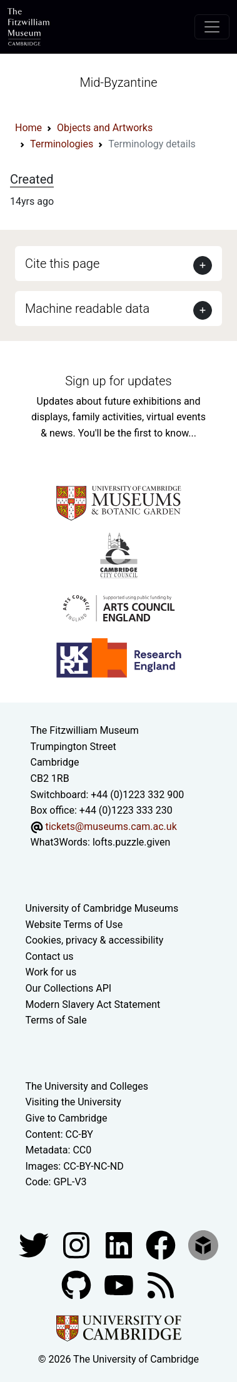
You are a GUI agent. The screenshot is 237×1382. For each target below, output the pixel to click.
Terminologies (61, 144)
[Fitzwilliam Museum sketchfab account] (203, 1244)
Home (28, 128)
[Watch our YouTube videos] (120, 1284)
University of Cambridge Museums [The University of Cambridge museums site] (102, 908)
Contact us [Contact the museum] (50, 956)
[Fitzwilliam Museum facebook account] (120, 1244)
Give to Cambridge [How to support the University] (67, 1118)
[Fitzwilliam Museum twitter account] (35, 1244)
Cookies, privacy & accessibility (95, 940)
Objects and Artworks (105, 128)
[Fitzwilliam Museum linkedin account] (162, 1244)
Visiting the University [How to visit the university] (73, 1102)
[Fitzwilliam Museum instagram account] (77, 1244)
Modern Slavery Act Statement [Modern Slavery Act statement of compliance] (93, 1004)
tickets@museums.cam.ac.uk (110, 826)
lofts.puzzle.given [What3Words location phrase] (131, 842)
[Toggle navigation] (211, 26)
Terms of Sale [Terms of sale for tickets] (56, 1020)
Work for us (51, 972)
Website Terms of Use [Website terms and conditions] (74, 924)
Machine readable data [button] (87, 308)
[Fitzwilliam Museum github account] (77, 1284)
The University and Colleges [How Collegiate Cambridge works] (87, 1086)
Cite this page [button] (62, 263)
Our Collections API (69, 988)
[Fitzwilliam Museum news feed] (161, 1284)
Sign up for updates (118, 380)
